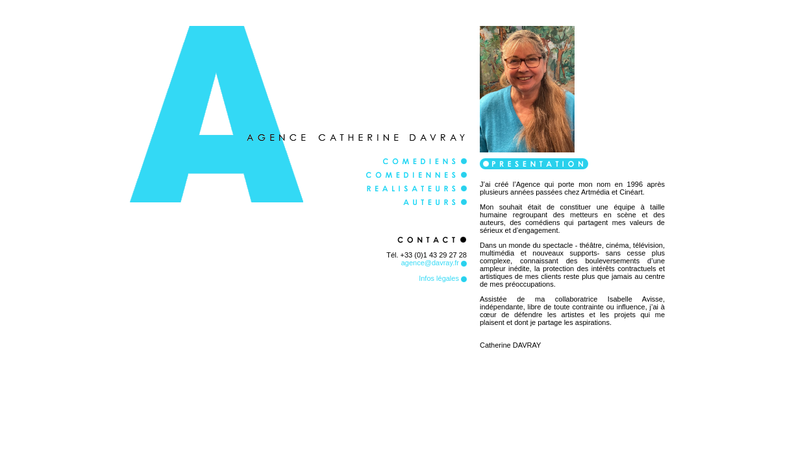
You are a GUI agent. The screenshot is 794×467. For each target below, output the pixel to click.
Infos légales (443, 278)
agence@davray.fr (434, 263)
